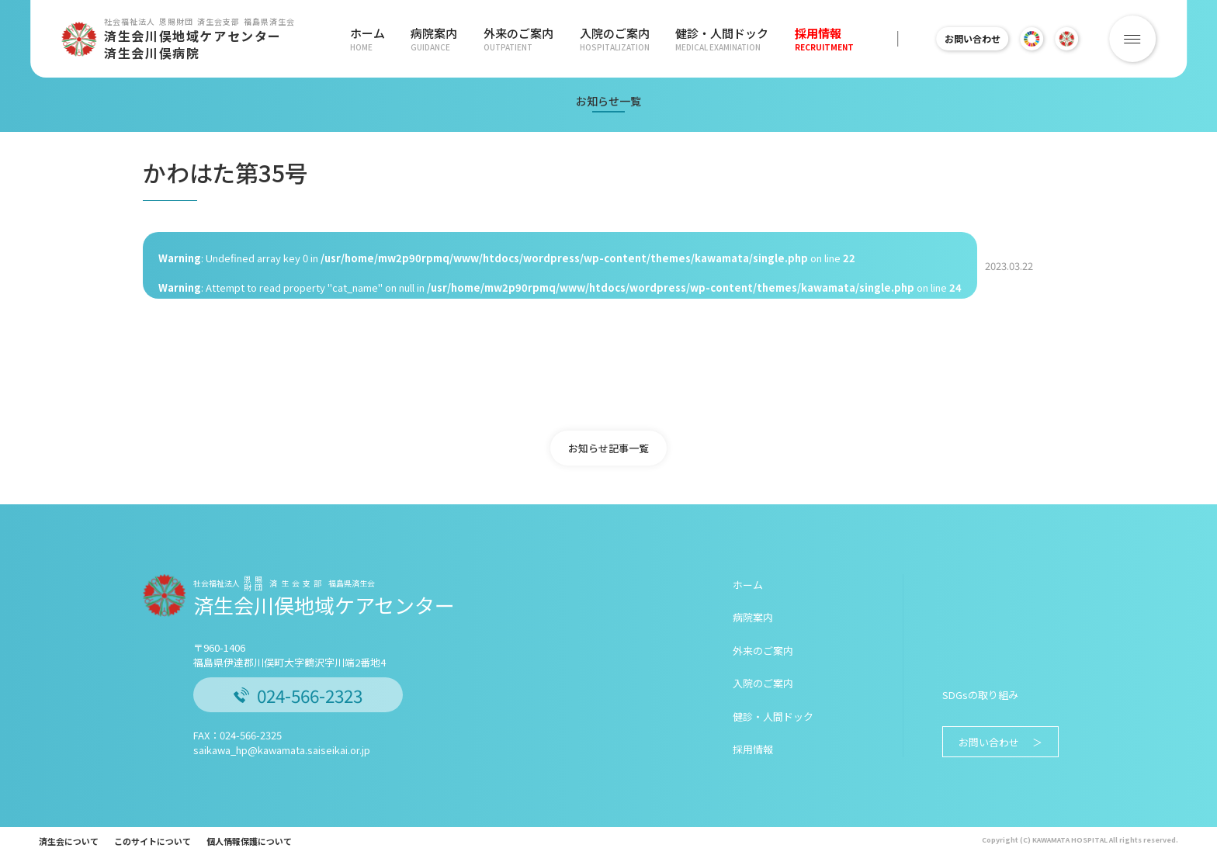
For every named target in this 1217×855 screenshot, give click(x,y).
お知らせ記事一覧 (608, 448)
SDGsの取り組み (980, 694)
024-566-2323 (298, 695)
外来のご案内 (513, 39)
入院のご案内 (606, 39)
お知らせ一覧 (608, 101)
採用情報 (810, 39)
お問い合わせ (965, 38)
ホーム (367, 39)
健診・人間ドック (711, 39)
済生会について (69, 841)
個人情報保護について (249, 841)
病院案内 (431, 39)
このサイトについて (152, 841)
